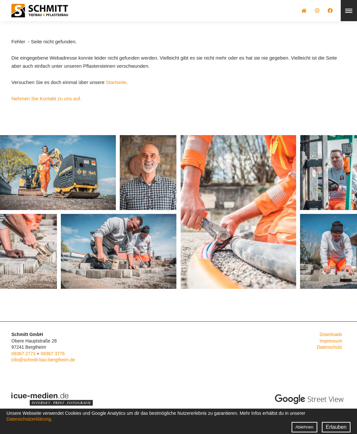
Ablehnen (304, 427)
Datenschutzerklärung (29, 419)
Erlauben (336, 427)
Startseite (116, 82)
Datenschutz (329, 347)
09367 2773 (23, 353)
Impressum (331, 340)
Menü (349, 10)
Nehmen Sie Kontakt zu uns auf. (46, 98)
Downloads (331, 334)
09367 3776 (53, 353)
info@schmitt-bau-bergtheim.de (43, 359)
